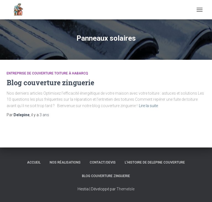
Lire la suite (148, 105)
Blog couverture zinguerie (50, 82)
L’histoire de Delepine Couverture (155, 162)
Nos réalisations (65, 162)
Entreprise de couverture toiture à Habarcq (47, 73)
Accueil (34, 162)
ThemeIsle (125, 189)
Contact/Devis (103, 162)
